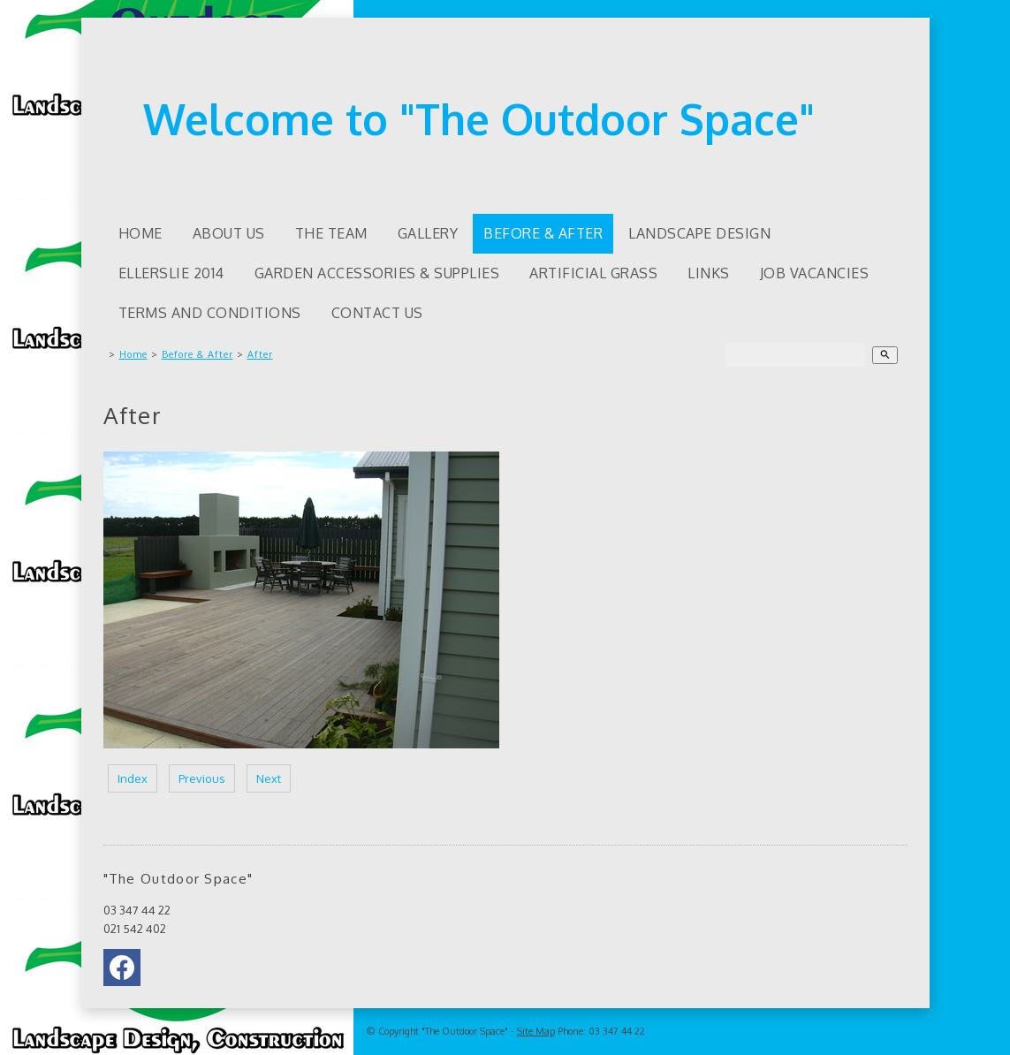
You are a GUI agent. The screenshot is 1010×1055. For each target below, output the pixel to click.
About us (229, 233)
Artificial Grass (593, 273)
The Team (331, 233)
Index (133, 778)
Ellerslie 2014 (171, 273)
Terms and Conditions (209, 313)
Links (708, 273)
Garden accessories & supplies (377, 273)
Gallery (428, 233)
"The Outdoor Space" (464, 1031)
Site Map (536, 1031)
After (260, 354)
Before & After (543, 233)
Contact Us (377, 313)
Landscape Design (699, 233)
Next (268, 778)
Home (140, 233)
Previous (201, 778)
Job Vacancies (815, 273)
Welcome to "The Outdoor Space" (479, 118)
